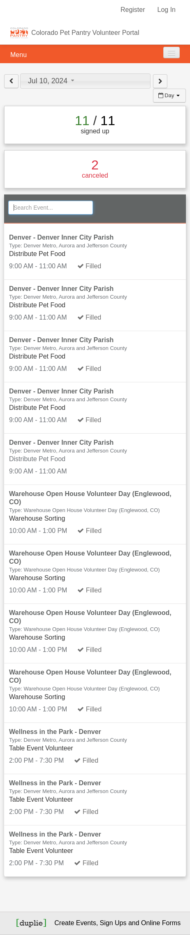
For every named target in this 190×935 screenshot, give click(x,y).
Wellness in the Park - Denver (55, 731)
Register (132, 9)
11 (82, 120)
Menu (18, 54)
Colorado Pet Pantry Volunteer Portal (85, 32)
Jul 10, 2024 (52, 81)
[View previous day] (11, 81)
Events (86, 922)
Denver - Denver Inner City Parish (61, 237)
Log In (167, 9)
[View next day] (160, 81)
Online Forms (161, 922)
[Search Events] (50, 208)
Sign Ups (113, 922)
